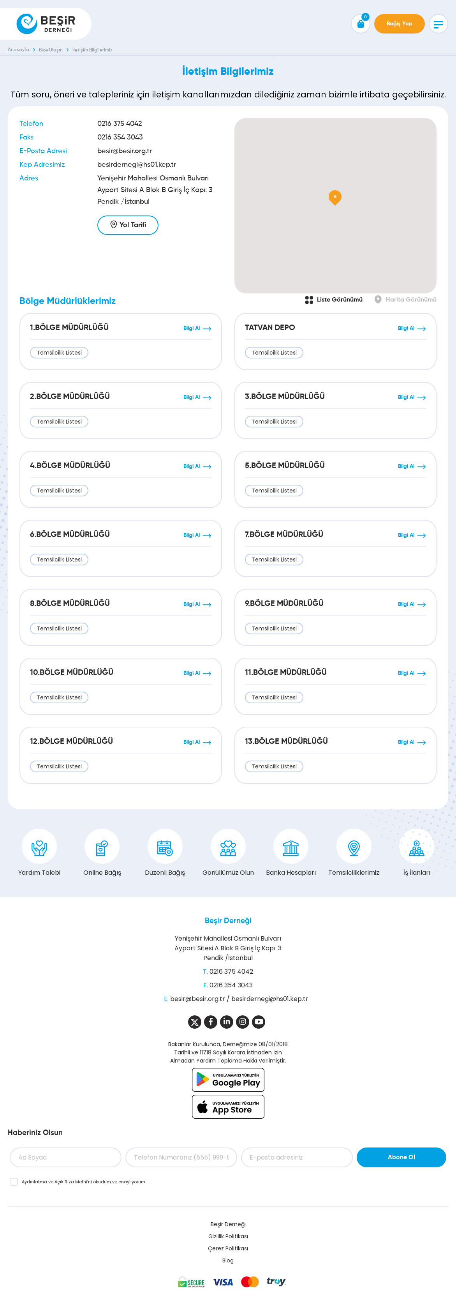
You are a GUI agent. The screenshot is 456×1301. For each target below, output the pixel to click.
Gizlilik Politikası (228, 1236)
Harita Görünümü (411, 300)
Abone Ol (401, 1157)
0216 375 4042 (119, 123)
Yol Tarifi (133, 225)
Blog (228, 1260)
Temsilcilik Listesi (59, 353)
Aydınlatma (35, 1182)
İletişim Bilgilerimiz (92, 50)
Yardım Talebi (39, 853)
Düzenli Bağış (165, 853)
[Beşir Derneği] (46, 24)
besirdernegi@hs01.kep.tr (136, 164)
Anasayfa (18, 50)
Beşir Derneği (228, 921)
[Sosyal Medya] (194, 1022)
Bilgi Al (191, 328)
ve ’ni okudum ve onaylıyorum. (84, 1182)
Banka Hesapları (291, 853)
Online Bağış (102, 853)
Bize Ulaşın (51, 50)
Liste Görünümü (340, 300)
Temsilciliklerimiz (353, 853)
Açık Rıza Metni (71, 1182)
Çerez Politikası (228, 1248)
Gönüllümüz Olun (228, 853)
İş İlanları (416, 853)
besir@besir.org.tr (124, 151)
